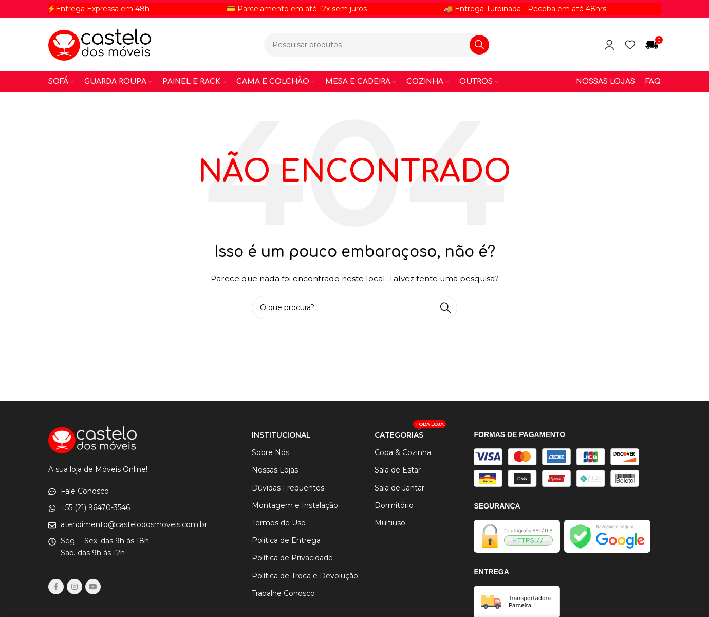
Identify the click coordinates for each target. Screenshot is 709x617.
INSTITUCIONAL (281, 435)
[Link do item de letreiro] (148, 8)
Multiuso (390, 523)
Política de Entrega (286, 540)
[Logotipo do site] (99, 44)
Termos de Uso (279, 523)
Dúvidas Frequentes (288, 488)
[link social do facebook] (56, 586)
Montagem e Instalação (295, 505)
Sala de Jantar (399, 488)
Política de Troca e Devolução (305, 575)
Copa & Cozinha (403, 452)
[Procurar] (377, 45)
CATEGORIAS (410, 433)
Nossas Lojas (275, 470)
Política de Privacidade (292, 557)
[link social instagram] (74, 586)
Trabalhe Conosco (283, 593)
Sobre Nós (270, 452)
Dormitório (394, 505)
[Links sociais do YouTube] (93, 586)
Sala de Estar (398, 470)
